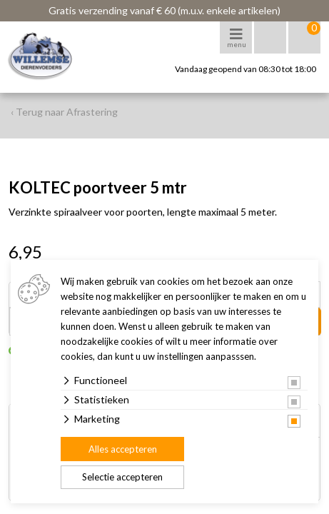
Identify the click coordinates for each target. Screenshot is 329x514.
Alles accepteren (122, 449)
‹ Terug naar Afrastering (64, 112)
